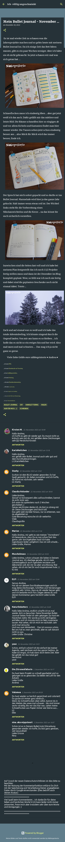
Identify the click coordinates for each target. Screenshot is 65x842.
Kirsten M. (17, 429)
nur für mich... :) (10, 408)
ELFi (14, 579)
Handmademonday (14, 382)
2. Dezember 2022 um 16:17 (43, 669)
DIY (21, 405)
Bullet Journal (10, 405)
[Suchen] (61, 4)
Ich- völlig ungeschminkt (21, 4)
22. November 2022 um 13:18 (39, 450)
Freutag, (11, 377)
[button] (4, 30)
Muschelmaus (19, 554)
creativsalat (11, 386)
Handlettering (32, 405)
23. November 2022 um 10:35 (38, 554)
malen (43, 405)
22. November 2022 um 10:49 (34, 430)
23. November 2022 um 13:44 (28, 579)
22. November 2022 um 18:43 (41, 492)
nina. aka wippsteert (22, 722)
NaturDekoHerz (20, 607)
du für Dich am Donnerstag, (14, 396)
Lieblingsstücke (12, 373)
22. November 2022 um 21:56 (31, 531)
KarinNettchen (19, 450)
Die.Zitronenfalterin (22, 669)
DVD (10, 364)
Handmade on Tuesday (15, 368)
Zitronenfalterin (11, 400)
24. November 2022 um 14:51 (29, 644)
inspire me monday (12, 391)
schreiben (24, 408)
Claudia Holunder (20, 491)
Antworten (18, 445)
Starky (15, 471)
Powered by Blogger (32, 833)
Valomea (16, 692)
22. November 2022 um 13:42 (31, 471)
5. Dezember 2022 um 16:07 (44, 722)
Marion (15, 531)
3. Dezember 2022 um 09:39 (32, 692)
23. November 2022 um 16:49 (40, 607)
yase (14, 644)
